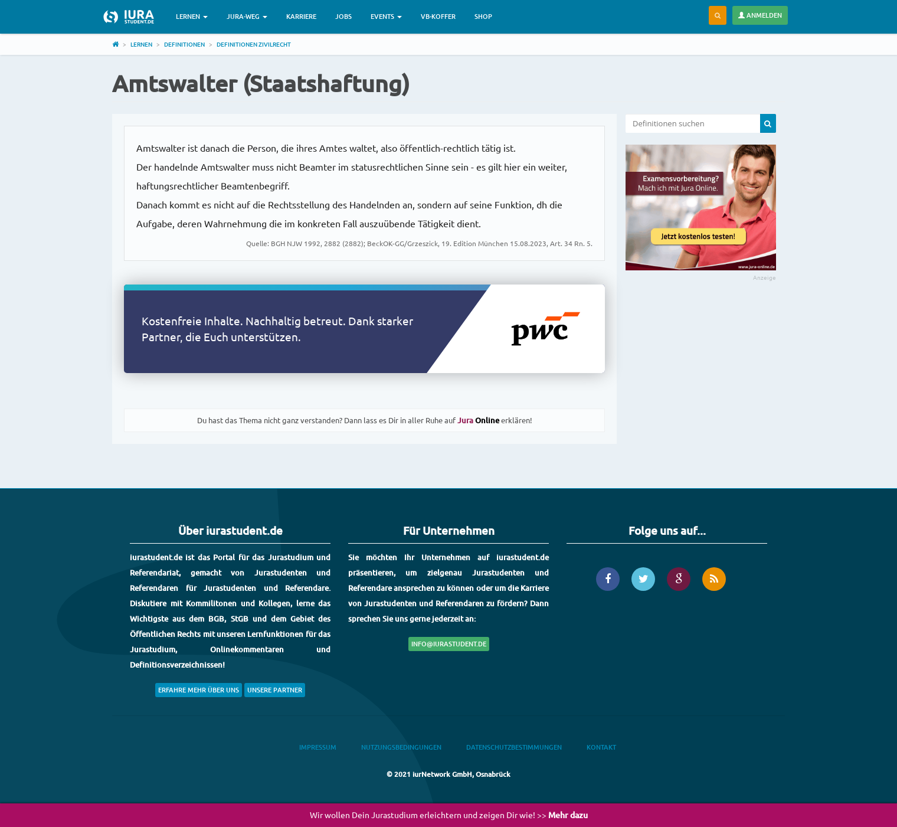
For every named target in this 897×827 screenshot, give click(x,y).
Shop (483, 16)
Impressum (317, 747)
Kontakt (601, 747)
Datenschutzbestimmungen (514, 747)
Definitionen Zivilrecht (254, 44)
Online (478, 420)
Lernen (192, 16)
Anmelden (760, 15)
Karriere (301, 16)
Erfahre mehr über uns (198, 690)
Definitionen (184, 44)
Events (386, 16)
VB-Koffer (438, 16)
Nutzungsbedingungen (401, 747)
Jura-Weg (247, 16)
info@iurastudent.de (448, 644)
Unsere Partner (274, 690)
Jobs (343, 16)
